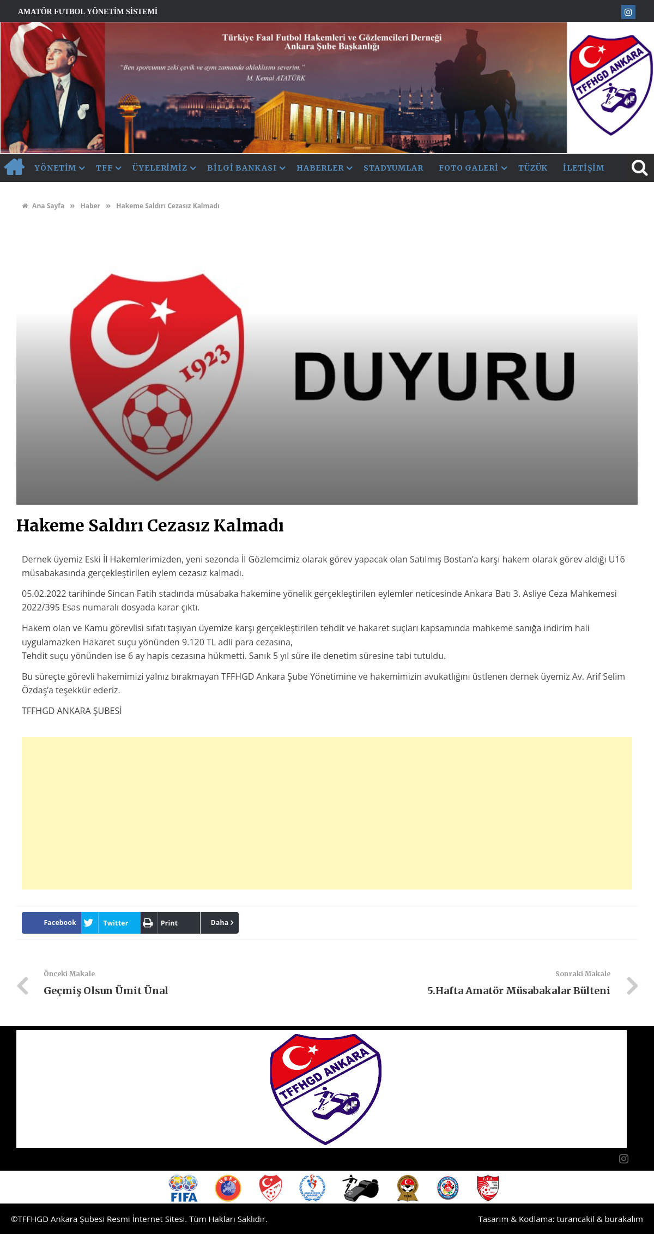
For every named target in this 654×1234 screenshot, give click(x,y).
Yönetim (55, 168)
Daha (220, 922)
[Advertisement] (327, 813)
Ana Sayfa (43, 205)
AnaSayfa (13, 168)
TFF (104, 168)
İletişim (583, 168)
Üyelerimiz (159, 168)
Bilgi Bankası (242, 168)
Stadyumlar (393, 168)
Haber (90, 205)
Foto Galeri (469, 168)
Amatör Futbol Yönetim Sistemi (88, 12)
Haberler (320, 168)
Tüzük (533, 168)
